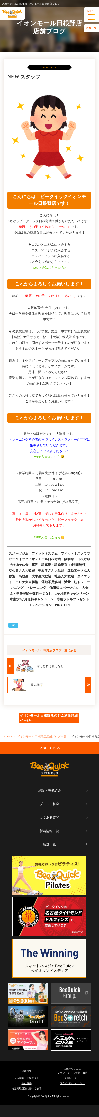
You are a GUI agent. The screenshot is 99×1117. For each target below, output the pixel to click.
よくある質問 (49, 817)
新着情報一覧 (49, 831)
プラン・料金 (49, 804)
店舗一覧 (91, 28)
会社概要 (27, 1083)
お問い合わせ (72, 1078)
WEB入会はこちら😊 (49, 457)
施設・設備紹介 (49, 790)
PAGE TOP (49, 747)
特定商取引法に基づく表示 (27, 1088)
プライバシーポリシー (72, 1083)
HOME (8, 736)
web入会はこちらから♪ (49, 267)
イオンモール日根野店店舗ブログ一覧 (42, 736)
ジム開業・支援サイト (26, 1078)
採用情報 (27, 1070)
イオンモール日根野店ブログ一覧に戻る (49, 650)
